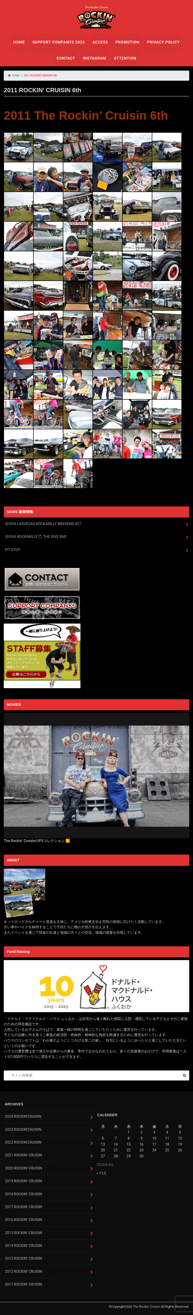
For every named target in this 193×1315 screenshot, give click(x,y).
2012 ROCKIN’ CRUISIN (23, 1272)
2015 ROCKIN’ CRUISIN (23, 1233)
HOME (21, 42)
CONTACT (67, 58)
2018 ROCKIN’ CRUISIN (23, 1194)
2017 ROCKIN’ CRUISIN (23, 1207)
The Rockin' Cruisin (146, 1306)
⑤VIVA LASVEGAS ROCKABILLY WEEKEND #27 (43, 524)
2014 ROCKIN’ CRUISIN (23, 1246)
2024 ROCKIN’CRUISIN (23, 1116)
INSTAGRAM (94, 58)
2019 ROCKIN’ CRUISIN (23, 1181)
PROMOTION (126, 42)
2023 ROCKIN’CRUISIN (23, 1130)
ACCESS (100, 42)
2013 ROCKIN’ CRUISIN (23, 1259)
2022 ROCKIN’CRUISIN (23, 1142)
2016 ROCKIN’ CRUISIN (23, 1220)
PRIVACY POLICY (162, 42)
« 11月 (101, 1173)
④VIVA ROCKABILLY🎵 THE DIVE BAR (35, 537)
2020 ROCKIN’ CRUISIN (23, 1168)
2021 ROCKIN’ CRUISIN (23, 1155)
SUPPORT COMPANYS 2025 (59, 42)
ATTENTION (124, 58)
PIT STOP (12, 550)
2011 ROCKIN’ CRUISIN (23, 1284)
